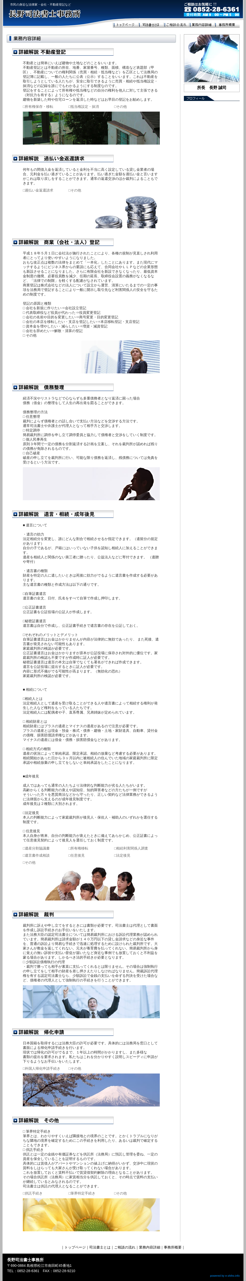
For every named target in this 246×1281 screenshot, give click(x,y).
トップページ (75, 1247)
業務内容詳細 (149, 1247)
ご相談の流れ (124, 1247)
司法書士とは (100, 1247)
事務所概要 (173, 1247)
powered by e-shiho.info (225, 1275)
